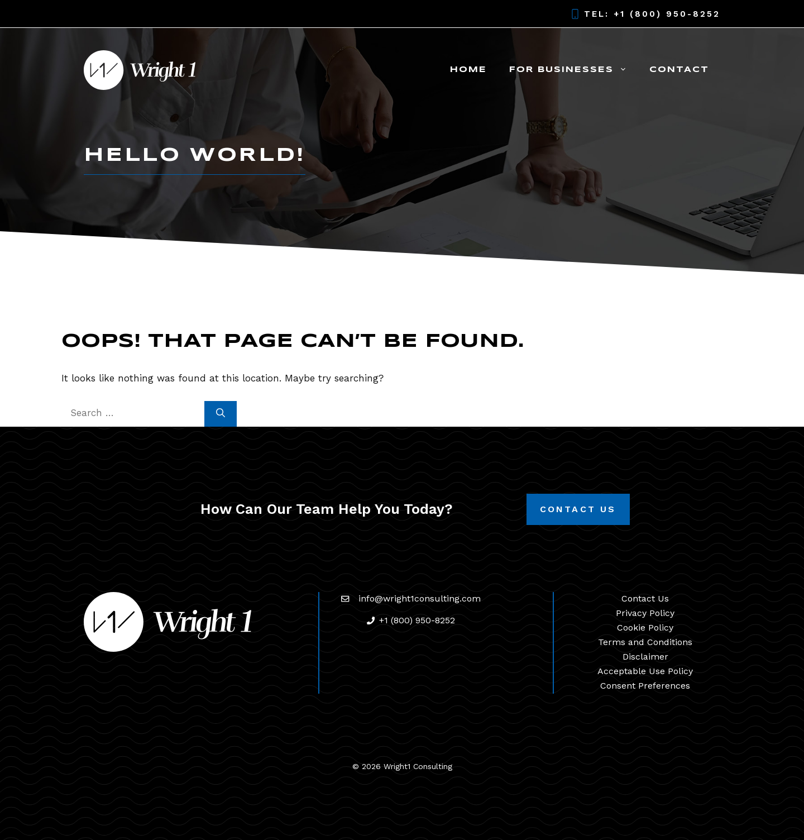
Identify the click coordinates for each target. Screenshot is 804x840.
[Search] (220, 414)
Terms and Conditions (645, 642)
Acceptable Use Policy (645, 671)
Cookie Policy (645, 627)
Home (468, 70)
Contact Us (578, 509)
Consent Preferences (645, 685)
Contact (679, 70)
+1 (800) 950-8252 (667, 14)
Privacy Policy (645, 613)
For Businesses (573, 70)
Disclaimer (645, 656)
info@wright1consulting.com (419, 598)
